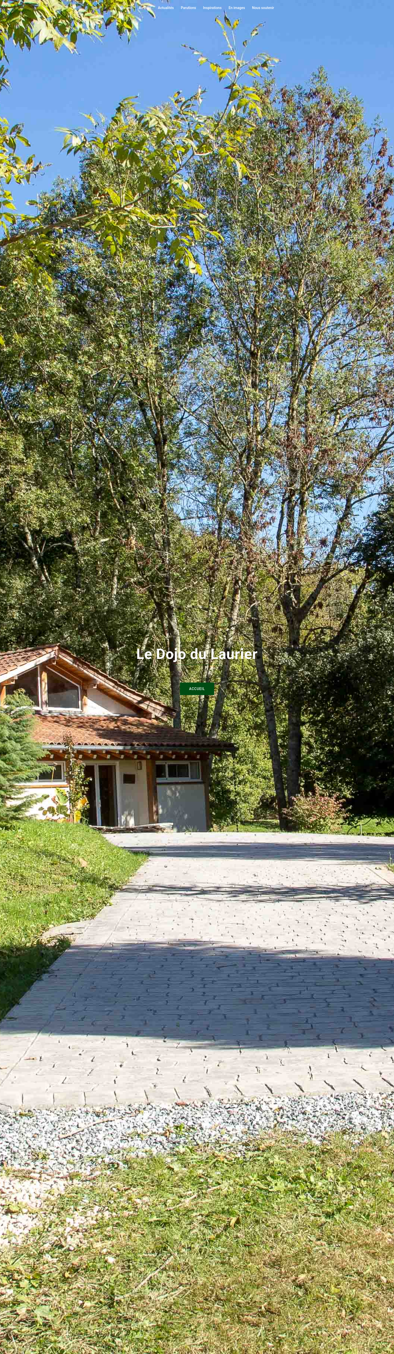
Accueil (125, 8)
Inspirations (212, 8)
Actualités (166, 8)
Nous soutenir (263, 8)
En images (237, 8)
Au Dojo (145, 8)
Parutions (188, 8)
